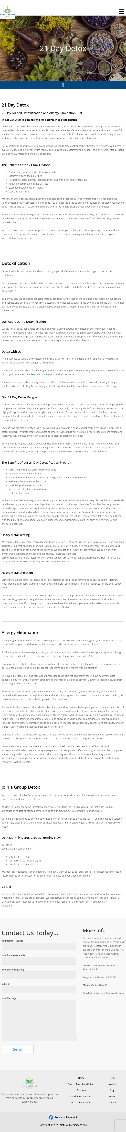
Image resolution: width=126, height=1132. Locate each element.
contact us (28, 822)
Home (81, 1077)
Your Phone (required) (39, 959)
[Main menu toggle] (121, 11)
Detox (112, 1077)
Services (81, 1090)
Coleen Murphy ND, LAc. (81, 1084)
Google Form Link (80, 875)
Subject (39, 988)
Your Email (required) (39, 973)
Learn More (111, 1084)
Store (112, 1096)
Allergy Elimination (39, 374)
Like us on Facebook (65, 1117)
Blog (111, 1090)
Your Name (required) (39, 945)
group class (48, 362)
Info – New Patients (81, 1102)
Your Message (39, 1019)
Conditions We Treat (81, 1096)
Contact (112, 1102)
